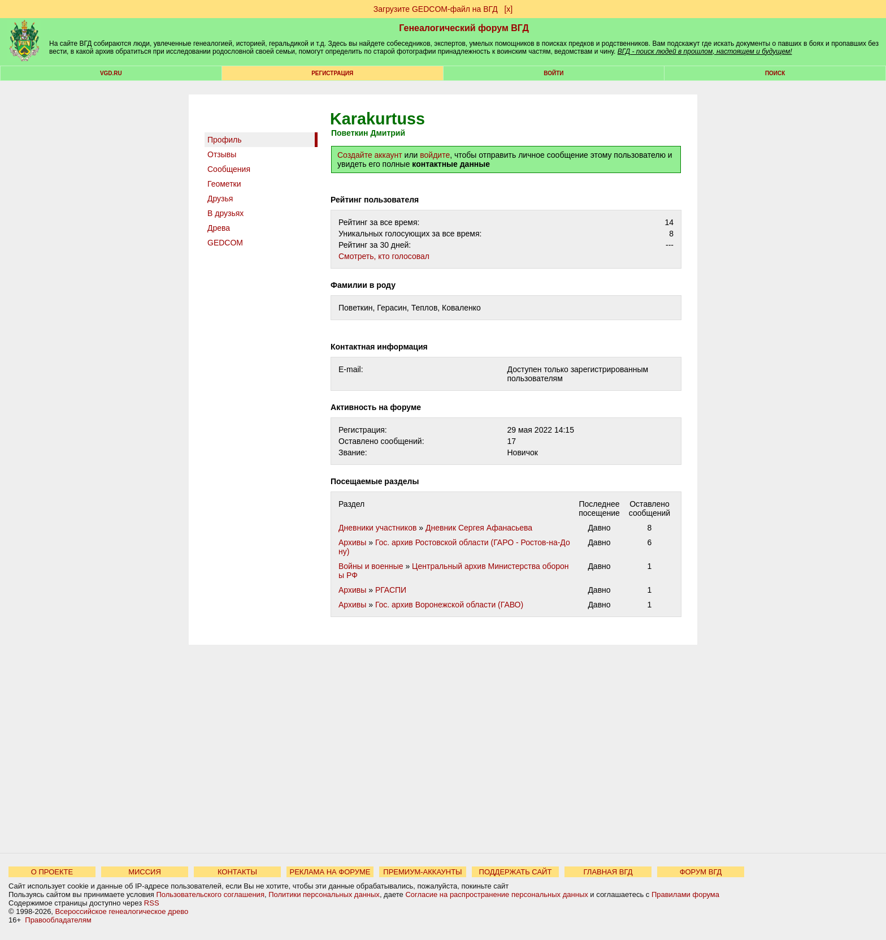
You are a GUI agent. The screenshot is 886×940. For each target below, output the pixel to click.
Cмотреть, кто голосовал (383, 256)
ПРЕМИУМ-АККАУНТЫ (422, 872)
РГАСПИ (390, 589)
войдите (435, 154)
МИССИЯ (144, 872)
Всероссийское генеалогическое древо (122, 911)
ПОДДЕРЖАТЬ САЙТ (515, 872)
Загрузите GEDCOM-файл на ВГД (435, 9)
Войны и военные (370, 566)
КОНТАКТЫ (237, 872)
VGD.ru (111, 73)
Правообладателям (58, 920)
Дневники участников (377, 527)
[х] (508, 9)
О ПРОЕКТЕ (52, 872)
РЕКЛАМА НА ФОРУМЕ (329, 872)
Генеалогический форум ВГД (464, 28)
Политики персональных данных (324, 894)
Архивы (352, 542)
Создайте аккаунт (369, 154)
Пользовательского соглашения (210, 894)
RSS (151, 903)
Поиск (775, 73)
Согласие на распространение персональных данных (496, 894)
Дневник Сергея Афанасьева (478, 527)
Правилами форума (685, 894)
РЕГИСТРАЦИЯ (332, 73)
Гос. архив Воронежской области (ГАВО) (449, 604)
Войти (553, 73)
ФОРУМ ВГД (701, 872)
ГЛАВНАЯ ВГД (608, 872)
